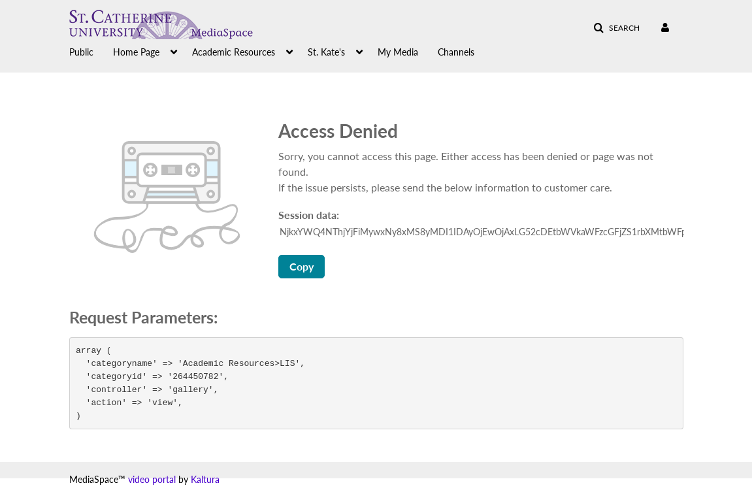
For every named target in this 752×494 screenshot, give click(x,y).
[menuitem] (91, 51)
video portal (152, 479)
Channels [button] (456, 52)
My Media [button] (398, 52)
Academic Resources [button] (233, 52)
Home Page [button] (136, 52)
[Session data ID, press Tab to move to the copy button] (482, 232)
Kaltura (205, 479)
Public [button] (81, 52)
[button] (616, 28)
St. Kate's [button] (326, 52)
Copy (301, 266)
